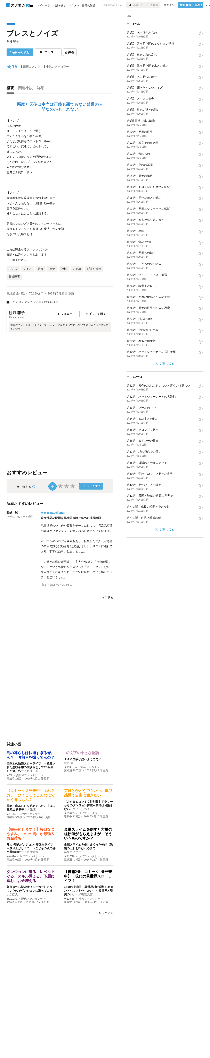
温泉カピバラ (72, 852)
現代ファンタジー (32, 814)
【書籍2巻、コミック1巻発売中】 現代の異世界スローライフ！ (88, 876)
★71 (9, 775)
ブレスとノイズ (32, 33)
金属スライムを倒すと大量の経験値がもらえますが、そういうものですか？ (88, 833)
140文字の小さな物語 (81, 753)
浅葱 (33, 809)
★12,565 (69, 898)
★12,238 (12, 898)
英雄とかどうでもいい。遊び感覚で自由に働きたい (88, 793)
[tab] (11, 89)
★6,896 (11, 856)
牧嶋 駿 (12, 512)
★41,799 (69, 856)
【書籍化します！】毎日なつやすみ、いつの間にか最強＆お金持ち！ (31, 833)
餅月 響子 (13, 41)
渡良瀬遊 (32, 852)
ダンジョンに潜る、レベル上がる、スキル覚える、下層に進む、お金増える (31, 876)
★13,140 (12, 814)
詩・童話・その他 (85, 767)
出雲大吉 (87, 894)
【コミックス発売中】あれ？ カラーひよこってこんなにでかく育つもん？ (32, 795)
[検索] (129, 5)
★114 (67, 767)
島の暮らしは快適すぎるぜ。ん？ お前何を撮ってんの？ (31, 755)
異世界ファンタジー (28, 775)
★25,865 (69, 813)
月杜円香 (32, 771)
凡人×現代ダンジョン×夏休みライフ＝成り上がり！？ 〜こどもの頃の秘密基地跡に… (31, 848)
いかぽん (12, 894)
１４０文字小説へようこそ (81, 759)
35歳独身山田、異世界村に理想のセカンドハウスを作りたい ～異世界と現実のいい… (88, 890)
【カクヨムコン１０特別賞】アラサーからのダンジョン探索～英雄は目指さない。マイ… (88, 805)
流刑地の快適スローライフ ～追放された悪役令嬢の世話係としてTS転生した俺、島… (31, 767)
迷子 (87, 809)
